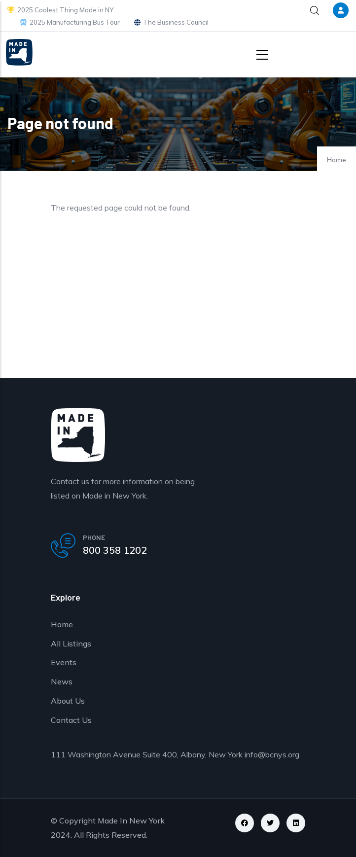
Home (336, 159)
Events (63, 662)
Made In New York (131, 820)
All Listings (71, 643)
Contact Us (71, 720)
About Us (68, 701)
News (61, 681)
